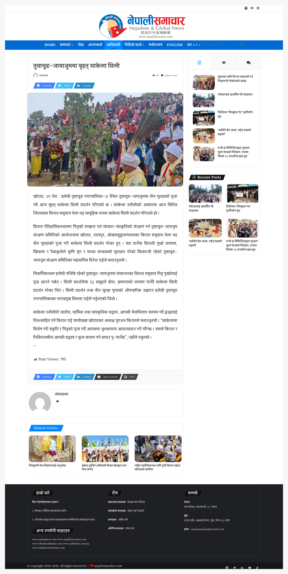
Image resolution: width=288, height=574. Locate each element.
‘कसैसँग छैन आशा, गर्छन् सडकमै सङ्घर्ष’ (234, 133)
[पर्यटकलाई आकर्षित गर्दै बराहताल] (204, 100)
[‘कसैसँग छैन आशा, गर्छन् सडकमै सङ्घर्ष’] (204, 136)
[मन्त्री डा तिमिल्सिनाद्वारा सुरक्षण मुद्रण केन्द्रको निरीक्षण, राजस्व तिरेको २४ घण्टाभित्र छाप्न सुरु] (204, 154)
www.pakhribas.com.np (76, 543)
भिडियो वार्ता (133, 45)
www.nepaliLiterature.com (71, 539)
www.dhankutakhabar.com (47, 543)
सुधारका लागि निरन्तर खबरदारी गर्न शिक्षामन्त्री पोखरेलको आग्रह (235, 79)
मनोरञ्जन (155, 45)
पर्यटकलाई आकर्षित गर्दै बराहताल (235, 95)
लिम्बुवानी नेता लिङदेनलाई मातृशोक (47, 465)
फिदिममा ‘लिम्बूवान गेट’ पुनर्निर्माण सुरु (235, 115)
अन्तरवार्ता (95, 45)
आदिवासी (113, 45)
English (174, 45)
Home (50, 45)
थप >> (192, 45)
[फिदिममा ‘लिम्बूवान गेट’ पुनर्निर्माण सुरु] (204, 118)
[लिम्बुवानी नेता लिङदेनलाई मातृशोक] (52, 447)
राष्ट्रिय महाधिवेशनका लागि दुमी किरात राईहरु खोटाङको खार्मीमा (157, 467)
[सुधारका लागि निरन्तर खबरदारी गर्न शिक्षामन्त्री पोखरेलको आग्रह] (204, 82)
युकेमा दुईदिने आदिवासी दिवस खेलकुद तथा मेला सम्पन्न (104, 467)
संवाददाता (44, 76)
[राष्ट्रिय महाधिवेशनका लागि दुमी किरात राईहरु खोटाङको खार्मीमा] (158, 447)
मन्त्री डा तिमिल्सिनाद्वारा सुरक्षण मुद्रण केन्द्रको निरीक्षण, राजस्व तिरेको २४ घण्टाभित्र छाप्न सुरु (234, 152)
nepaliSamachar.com (108, 565)
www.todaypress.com (44, 539)
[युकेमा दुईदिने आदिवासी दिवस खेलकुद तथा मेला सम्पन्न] (105, 447)
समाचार (65, 45)
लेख (81, 45)
